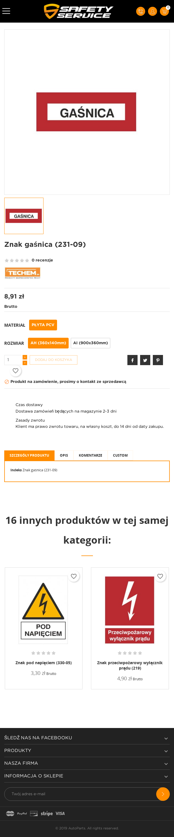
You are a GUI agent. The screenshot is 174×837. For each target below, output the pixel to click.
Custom (120, 455)
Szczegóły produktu (29, 455)
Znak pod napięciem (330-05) (44, 662)
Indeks (16, 470)
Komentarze (90, 455)
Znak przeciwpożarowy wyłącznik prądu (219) (130, 665)
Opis (64, 455)
